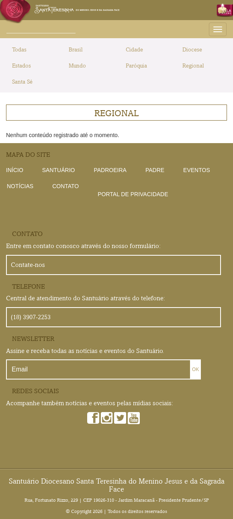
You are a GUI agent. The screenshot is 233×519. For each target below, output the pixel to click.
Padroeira (110, 170)
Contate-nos (28, 265)
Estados (21, 65)
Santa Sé (22, 81)
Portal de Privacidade (133, 194)
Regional (193, 65)
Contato (65, 186)
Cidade (134, 49)
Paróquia (136, 65)
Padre (154, 170)
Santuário (58, 170)
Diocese (192, 49)
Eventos (196, 170)
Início (14, 170)
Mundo (77, 65)
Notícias (20, 186)
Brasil (76, 49)
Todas (19, 49)
